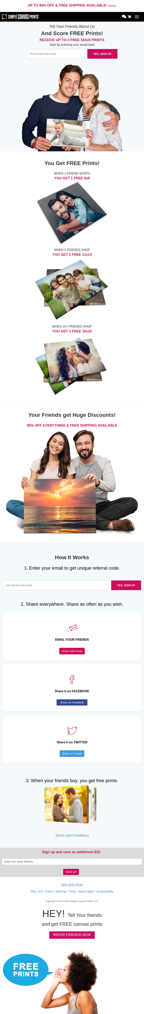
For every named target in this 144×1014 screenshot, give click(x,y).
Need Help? (86, 891)
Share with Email (72, 651)
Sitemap (61, 891)
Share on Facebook (72, 702)
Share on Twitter (72, 753)
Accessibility (105, 891)
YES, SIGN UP (102, 53)
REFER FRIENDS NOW (72, 935)
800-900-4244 (72, 885)
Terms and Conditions (72, 835)
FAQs (72, 891)
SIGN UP (71, 871)
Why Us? (37, 891)
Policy (49, 891)
